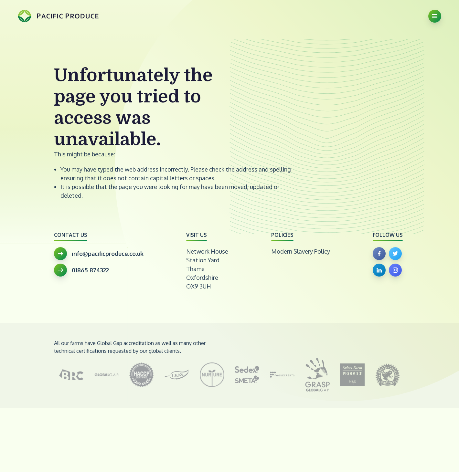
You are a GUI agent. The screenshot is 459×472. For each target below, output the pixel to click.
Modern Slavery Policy (300, 251)
